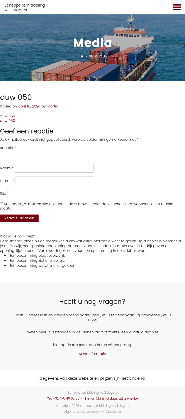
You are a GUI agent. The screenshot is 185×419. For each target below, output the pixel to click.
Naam (7, 168)
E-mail (7, 181)
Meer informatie (92, 354)
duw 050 (7, 116)
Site (3, 193)
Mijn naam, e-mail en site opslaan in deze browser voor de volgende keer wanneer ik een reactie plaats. (86, 206)
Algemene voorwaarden (82, 411)
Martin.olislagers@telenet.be (117, 398)
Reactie (8, 148)
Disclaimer (113, 411)
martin (52, 106)
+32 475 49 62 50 (66, 398)
